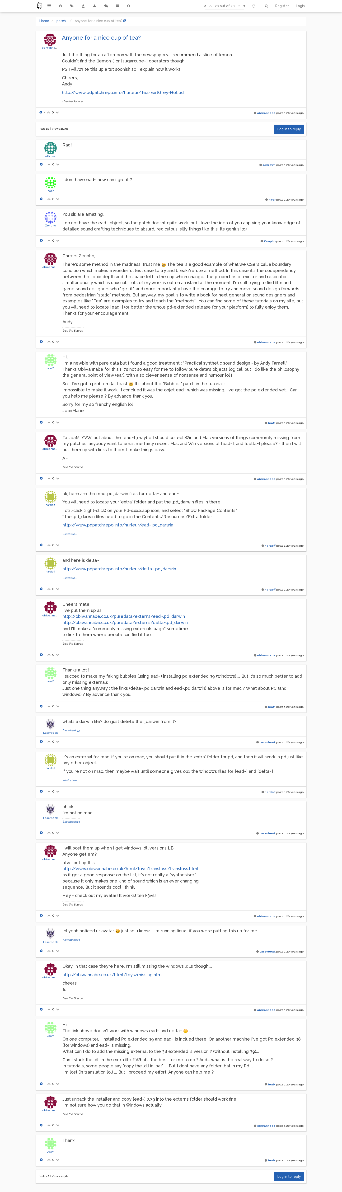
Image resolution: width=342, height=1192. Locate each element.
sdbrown (50, 156)
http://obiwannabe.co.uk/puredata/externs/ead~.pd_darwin (123, 616)
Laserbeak (50, 732)
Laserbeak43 (71, 730)
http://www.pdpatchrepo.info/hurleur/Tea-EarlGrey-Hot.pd (123, 92)
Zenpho (50, 225)
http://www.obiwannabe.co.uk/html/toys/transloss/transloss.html (130, 868)
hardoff (50, 505)
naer (50, 190)
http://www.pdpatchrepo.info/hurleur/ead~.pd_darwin (117, 524)
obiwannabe (50, 47)
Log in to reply (289, 129)
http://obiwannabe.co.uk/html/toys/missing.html (112, 974)
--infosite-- (70, 534)
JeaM (50, 368)
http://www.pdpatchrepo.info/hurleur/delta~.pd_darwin (119, 568)
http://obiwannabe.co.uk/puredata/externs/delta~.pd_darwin (125, 622)
